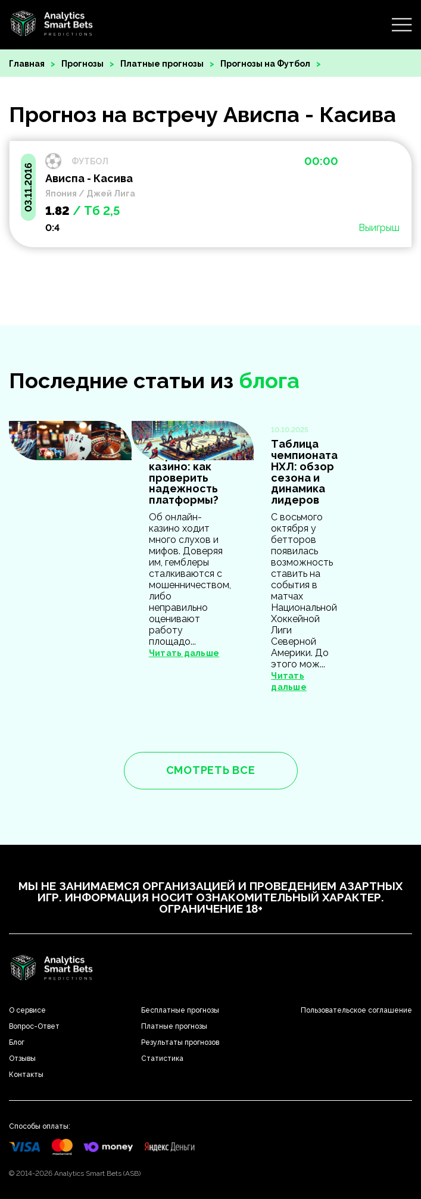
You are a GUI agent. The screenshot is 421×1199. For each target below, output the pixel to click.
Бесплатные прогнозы (180, 1010)
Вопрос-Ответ (34, 1026)
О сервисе (27, 1010)
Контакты (26, 1074)
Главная (27, 63)
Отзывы (22, 1058)
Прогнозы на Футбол (265, 63)
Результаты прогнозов (180, 1042)
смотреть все (210, 770)
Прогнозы (82, 63)
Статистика (162, 1058)
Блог (16, 1042)
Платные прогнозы (162, 63)
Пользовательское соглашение (356, 1010)
